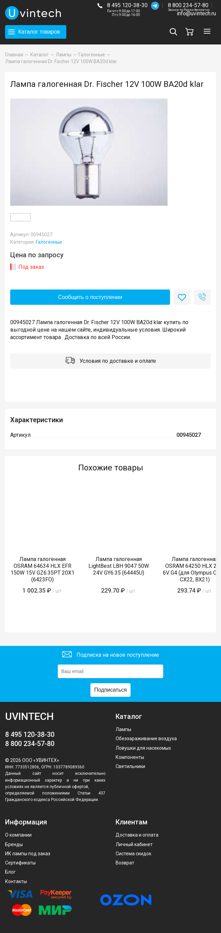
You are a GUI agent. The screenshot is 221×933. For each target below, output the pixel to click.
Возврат (125, 862)
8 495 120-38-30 (127, 5)
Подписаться (110, 690)
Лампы (123, 729)
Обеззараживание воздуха (146, 738)
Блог (10, 872)
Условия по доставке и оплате (110, 361)
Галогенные (49, 242)
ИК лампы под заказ (27, 853)
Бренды (14, 844)
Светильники (130, 766)
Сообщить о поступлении (90, 297)
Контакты (16, 881)
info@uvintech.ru (196, 13)
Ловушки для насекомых (143, 748)
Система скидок (133, 853)
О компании (18, 835)
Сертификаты (20, 862)
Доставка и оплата (137, 835)
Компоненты (130, 757)
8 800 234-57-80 (188, 5)
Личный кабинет (134, 844)
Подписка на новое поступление (110, 655)
